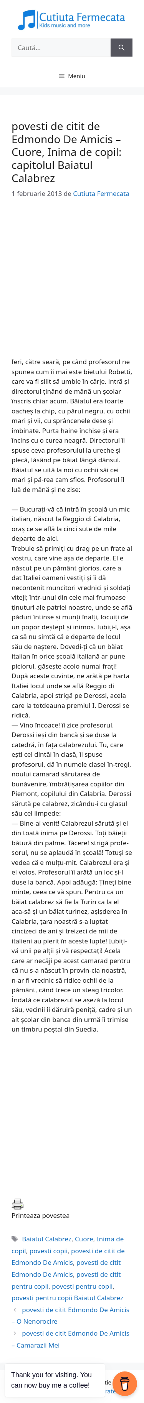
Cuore (84, 1238)
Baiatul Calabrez (46, 1238)
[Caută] (121, 47)
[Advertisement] (72, 284)
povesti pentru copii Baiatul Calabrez (67, 1297)
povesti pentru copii (82, 1286)
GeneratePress (111, 1391)
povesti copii (49, 1250)
